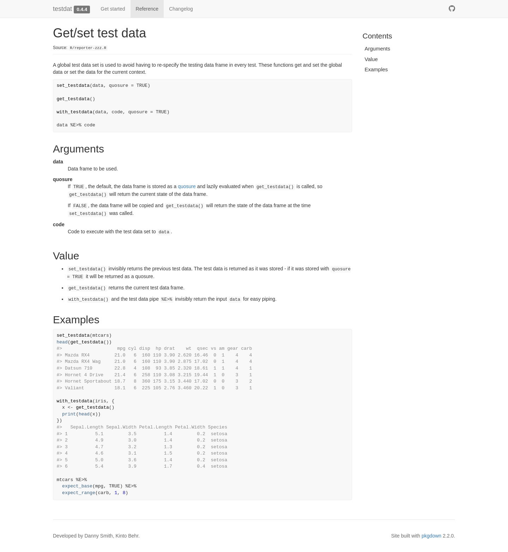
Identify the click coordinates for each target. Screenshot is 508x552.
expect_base (77, 486)
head (62, 342)
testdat (62, 8)
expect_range (78, 493)
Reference (147, 9)
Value (371, 59)
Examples (376, 69)
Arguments (378, 49)
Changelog (181, 9)
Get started (113, 9)
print (69, 414)
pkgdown (431, 536)
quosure (187, 186)
